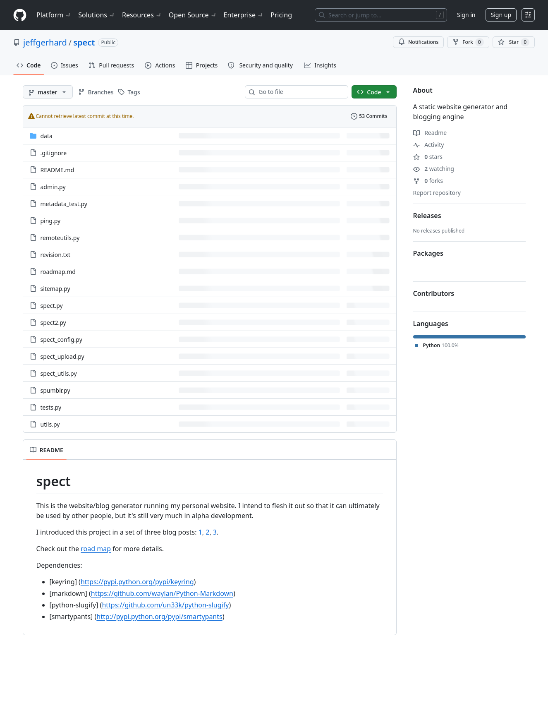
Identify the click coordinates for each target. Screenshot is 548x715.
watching (433, 169)
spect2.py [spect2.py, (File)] (53, 322)
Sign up (501, 15)
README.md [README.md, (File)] (57, 170)
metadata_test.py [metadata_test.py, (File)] (64, 204)
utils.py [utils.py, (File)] (50, 424)
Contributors (434, 293)
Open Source (193, 14)
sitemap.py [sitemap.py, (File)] (55, 289)
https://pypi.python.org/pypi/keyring (137, 581)
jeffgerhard (45, 42)
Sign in (466, 15)
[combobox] (299, 92)
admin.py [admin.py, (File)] (53, 187)
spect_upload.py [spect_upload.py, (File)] (62, 356)
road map (96, 548)
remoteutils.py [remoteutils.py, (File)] (60, 238)
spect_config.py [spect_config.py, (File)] (61, 339)
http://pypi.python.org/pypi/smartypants (159, 616)
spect (84, 42)
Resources (142, 14)
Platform (54, 14)
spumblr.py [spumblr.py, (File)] (55, 390)
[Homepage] (19, 15)
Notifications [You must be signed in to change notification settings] (418, 42)
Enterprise (244, 14)
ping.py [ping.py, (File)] (51, 221)
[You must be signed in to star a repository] (514, 42)
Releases (427, 215)
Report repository (437, 193)
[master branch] (48, 91)
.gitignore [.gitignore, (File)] (54, 153)
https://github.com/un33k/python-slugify (165, 604)
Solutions (96, 14)
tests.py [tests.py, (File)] (51, 407)
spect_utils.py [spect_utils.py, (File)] (59, 373)
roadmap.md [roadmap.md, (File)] (58, 272)
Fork (467, 42)
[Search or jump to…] (381, 15)
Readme (430, 133)
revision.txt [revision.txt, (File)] (56, 255)
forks (428, 181)
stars (428, 157)
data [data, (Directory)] (47, 136)
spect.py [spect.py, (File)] (52, 306)
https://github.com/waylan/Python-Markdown (162, 593)
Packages (428, 253)
